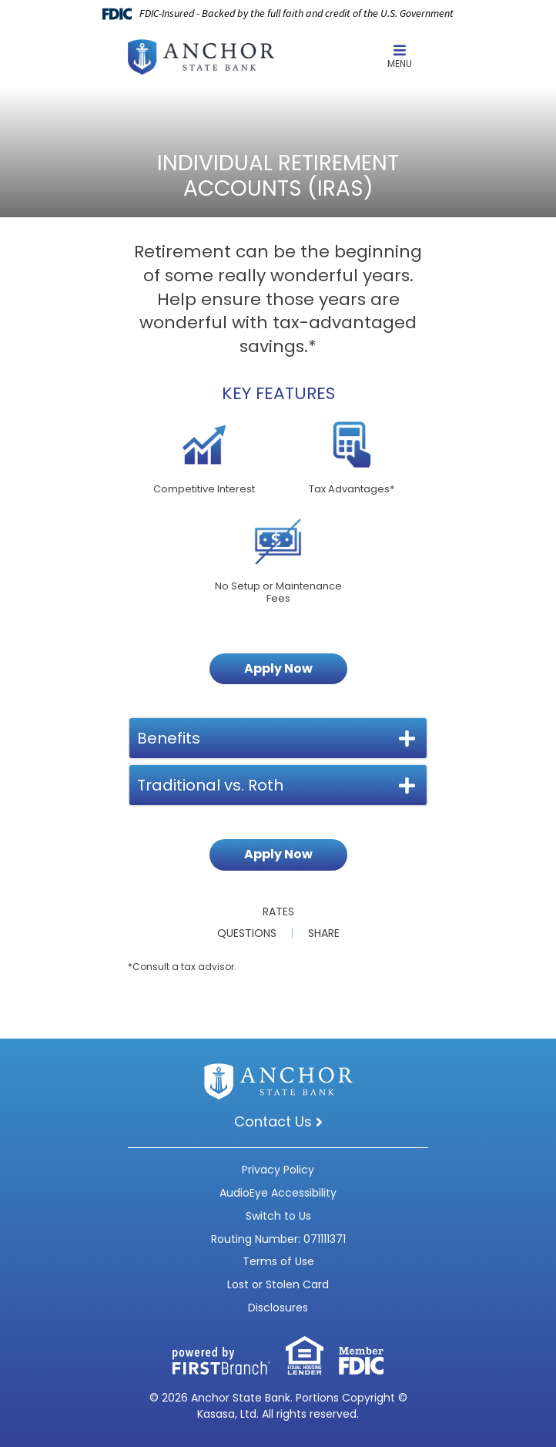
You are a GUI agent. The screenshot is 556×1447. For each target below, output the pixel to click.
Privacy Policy (278, 1169)
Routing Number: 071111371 (278, 1239)
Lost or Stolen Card (278, 1284)
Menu (399, 56)
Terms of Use (278, 1261)
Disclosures (278, 1307)
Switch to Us (278, 1216)
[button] (399, 57)
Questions (246, 933)
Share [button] (324, 933)
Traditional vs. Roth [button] (210, 785)
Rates (278, 911)
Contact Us (273, 1121)
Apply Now (278, 668)
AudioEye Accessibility (278, 1192)
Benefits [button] (168, 738)
